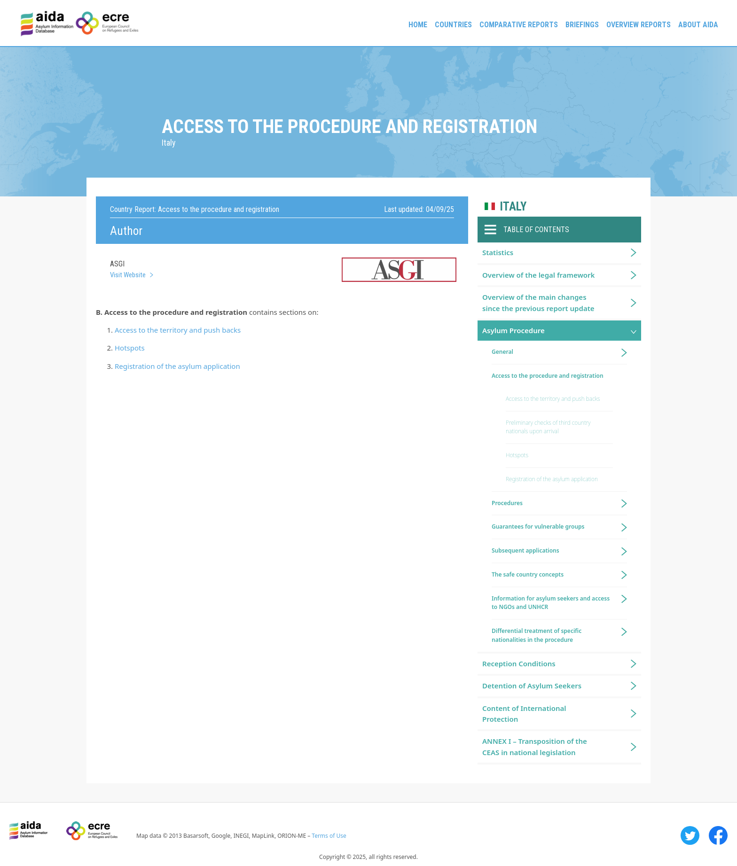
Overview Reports (638, 24)
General (502, 352)
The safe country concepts (528, 574)
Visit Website (128, 275)
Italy (513, 206)
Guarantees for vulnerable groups (538, 527)
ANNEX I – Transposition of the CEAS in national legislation (534, 746)
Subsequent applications (525, 550)
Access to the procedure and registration (548, 376)
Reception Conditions (519, 663)
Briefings (582, 24)
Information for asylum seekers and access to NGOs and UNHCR (551, 602)
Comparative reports (518, 24)
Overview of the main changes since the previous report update (538, 302)
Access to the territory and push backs (178, 330)
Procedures (507, 503)
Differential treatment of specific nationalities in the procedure (536, 635)
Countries (453, 24)
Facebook (718, 835)
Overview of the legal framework (538, 275)
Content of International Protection (524, 713)
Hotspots (130, 347)
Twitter (690, 835)
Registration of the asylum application (177, 366)
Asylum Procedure (513, 330)
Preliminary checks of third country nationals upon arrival (548, 427)
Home (417, 24)
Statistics (497, 252)
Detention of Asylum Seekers (531, 685)
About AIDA (698, 24)
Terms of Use (329, 836)
